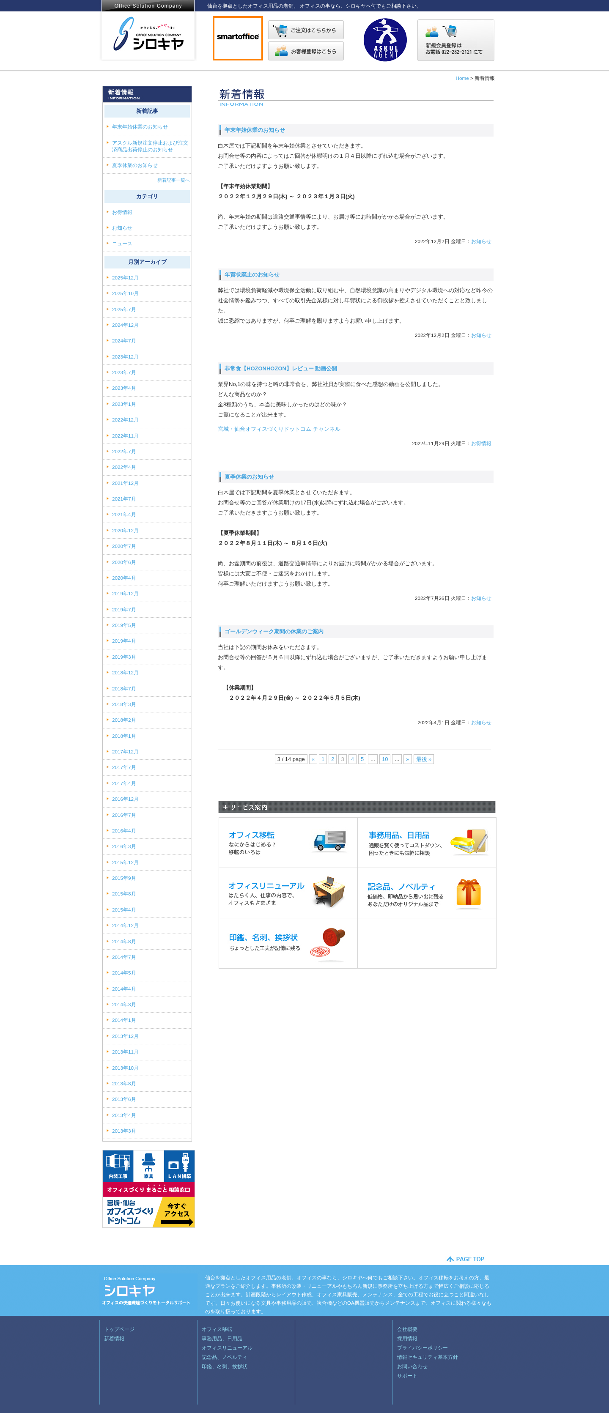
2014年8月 (124, 941)
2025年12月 (125, 277)
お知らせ (481, 241)
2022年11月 (125, 435)
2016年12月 (125, 799)
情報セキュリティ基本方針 (427, 1357)
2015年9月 (124, 878)
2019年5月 (124, 625)
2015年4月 (124, 909)
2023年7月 (124, 372)
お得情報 (481, 443)
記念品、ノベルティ (224, 1357)
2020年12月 (125, 530)
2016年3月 (124, 846)
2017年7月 (124, 767)
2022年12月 (125, 419)
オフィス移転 (217, 1329)
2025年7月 (124, 309)
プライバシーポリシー (422, 1347)
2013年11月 (125, 1051)
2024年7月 (124, 340)
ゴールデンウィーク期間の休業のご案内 (274, 631)
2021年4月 (124, 514)
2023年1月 (124, 404)
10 (385, 759)
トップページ (119, 1329)
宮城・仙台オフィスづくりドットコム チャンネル (279, 429)
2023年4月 (124, 388)
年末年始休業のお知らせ (255, 130)
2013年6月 (124, 1099)
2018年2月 (124, 720)
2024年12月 (125, 325)
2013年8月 (124, 1083)
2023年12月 (125, 356)
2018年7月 (124, 688)
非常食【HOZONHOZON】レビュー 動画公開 (281, 368)
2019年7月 (124, 609)
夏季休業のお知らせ (249, 477)
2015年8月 (124, 893)
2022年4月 (124, 467)
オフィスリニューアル (227, 1347)
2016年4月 (124, 830)
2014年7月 (124, 957)
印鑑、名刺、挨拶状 (224, 1366)
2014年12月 (125, 925)
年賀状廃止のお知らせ (252, 274)
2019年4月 (124, 641)
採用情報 (407, 1338)
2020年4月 (124, 578)
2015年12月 (125, 862)
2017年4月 (124, 783)
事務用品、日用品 (222, 1338)
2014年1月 (124, 1020)
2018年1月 (124, 736)
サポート (407, 1375)
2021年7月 (124, 498)
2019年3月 (124, 657)
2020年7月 (124, 546)
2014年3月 (124, 1004)
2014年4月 (124, 988)
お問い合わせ (412, 1366)
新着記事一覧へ (173, 180)
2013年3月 (124, 1131)
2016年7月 (124, 815)
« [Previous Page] (313, 759)
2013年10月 (125, 1068)
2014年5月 (124, 972)
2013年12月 (125, 1036)
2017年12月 (125, 751)
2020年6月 (124, 562)
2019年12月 (125, 593)
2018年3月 (124, 704)
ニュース (123, 243)
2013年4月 (124, 1115)
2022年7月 (124, 451)
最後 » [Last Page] (424, 759)
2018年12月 (125, 672)
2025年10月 (125, 293)
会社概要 (407, 1329)
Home (462, 78)
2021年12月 (125, 483)
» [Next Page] (407, 759)
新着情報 (114, 1338)
